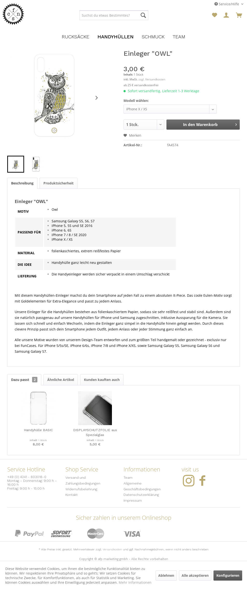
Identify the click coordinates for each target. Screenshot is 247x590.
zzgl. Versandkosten (151, 79)
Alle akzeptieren (195, 575)
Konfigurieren (227, 575)
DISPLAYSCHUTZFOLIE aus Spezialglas (95, 432)
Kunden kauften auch (102, 379)
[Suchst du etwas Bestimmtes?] (114, 15)
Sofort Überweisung (61, 533)
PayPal (29, 533)
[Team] (179, 36)
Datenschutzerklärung (141, 495)
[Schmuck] (153, 36)
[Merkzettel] (215, 15)
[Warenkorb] (239, 15)
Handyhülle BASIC (38, 430)
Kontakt (71, 495)
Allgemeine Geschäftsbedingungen (142, 486)
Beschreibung (22, 183)
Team (128, 477)
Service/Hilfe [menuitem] (227, 4)
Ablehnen (166, 575)
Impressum (133, 500)
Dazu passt (24, 379)
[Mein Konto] (227, 15)
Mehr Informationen (135, 582)
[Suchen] (143, 15)
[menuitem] (114, 15)
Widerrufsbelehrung (81, 489)
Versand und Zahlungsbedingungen (82, 480)
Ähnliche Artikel (60, 379)
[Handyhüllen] (115, 36)
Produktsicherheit (58, 183)
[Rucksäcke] (75, 36)
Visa (132, 533)
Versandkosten (112, 549)
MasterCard (95, 533)
